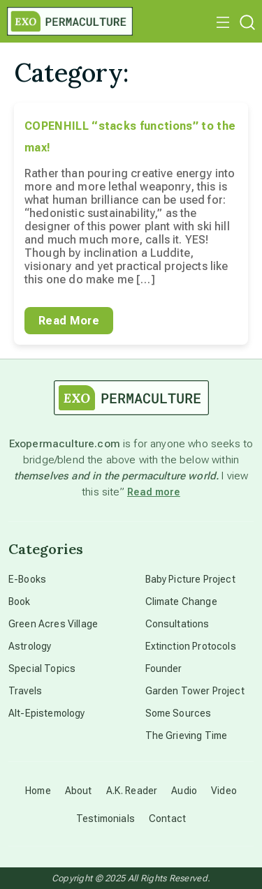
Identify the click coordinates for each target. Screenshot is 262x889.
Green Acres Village (53, 623)
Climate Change (181, 601)
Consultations (177, 623)
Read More (68, 320)
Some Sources (178, 713)
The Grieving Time (186, 735)
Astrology (29, 646)
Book (19, 601)
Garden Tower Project (195, 690)
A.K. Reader (132, 790)
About (78, 790)
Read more (153, 492)
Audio (184, 790)
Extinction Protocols (190, 646)
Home (38, 790)
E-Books (27, 579)
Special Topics (41, 668)
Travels (25, 690)
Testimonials (105, 818)
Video (224, 790)
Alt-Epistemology (46, 713)
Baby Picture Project (190, 579)
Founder (163, 668)
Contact (167, 818)
